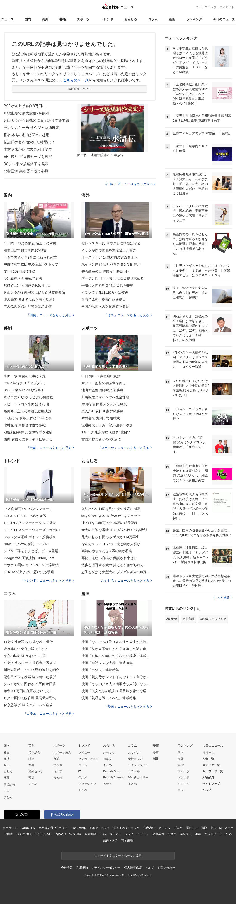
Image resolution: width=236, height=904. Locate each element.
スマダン (134, 752)
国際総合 (9, 784)
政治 (6, 765)
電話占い (192, 828)
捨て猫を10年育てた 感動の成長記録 (109, 523)
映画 (31, 759)
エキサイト (226, 7)
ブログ (178, 828)
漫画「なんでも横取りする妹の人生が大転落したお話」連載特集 (116, 642)
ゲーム (82, 765)
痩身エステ (110, 840)
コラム (153, 19)
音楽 (31, 765)
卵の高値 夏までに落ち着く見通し (30, 299)
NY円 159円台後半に (19, 271)
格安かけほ (24, 834)
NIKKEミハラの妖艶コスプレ (26, 544)
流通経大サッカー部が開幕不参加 (107, 425)
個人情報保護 (133, 867)
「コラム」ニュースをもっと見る (49, 713)
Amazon (171, 619)
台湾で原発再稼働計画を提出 (103, 299)
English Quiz (111, 771)
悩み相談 (75, 834)
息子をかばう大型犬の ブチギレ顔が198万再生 (116, 572)
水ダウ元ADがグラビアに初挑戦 (28, 397)
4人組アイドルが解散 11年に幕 (27, 418)
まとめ (8, 771)
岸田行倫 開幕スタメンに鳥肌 (104, 404)
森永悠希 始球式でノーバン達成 (28, 705)
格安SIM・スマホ (222, 828)
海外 (45, 19)
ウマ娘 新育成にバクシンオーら (28, 509)
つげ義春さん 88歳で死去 (23, 278)
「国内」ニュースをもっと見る (50, 315)
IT (79, 771)
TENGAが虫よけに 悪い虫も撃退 (29, 572)
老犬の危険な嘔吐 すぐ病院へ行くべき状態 (114, 530)
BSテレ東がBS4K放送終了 (24, 390)
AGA (229, 834)
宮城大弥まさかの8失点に (101, 439)
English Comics (113, 777)
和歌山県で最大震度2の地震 (25, 250)
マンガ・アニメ (88, 759)
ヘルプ (206, 790)
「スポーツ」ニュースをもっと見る (125, 448)
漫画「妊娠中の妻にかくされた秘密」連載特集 (116, 656)
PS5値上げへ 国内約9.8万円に (27, 285)
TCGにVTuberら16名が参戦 (25, 516)
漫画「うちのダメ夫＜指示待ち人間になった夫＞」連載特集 (116, 684)
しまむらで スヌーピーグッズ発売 (30, 523)
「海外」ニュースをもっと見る (128, 315)
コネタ (107, 759)
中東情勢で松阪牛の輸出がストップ (31, 264)
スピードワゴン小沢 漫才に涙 (26, 404)
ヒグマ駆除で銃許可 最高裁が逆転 (30, 698)
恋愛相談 (90, 834)
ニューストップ (206, 7)
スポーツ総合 (62, 752)
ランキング (194, 19)
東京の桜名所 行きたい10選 (25, 656)
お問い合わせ (166, 867)
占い (103, 834)
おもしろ (130, 19)
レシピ (129, 834)
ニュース (7, 19)
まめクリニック (99, 828)
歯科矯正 (185, 834)
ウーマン (115, 834)
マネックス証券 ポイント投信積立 (30, 537)
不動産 (172, 834)
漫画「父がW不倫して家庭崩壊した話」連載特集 (116, 649)
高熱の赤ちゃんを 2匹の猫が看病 (106, 551)
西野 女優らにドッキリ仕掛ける (28, 439)
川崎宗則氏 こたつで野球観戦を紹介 (31, 670)
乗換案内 (158, 834)
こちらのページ (75, 80)
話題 (156, 759)
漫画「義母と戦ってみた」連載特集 (108, 698)
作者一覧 (208, 759)
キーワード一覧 (212, 771)
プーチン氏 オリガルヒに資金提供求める (112, 278)
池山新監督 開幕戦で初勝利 (102, 390)
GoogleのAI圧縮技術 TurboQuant (29, 558)
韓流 (31, 777)
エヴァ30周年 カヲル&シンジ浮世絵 (31, 565)
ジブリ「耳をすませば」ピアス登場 (31, 551)
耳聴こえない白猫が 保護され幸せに (109, 558)
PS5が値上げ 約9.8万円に (25, 106)
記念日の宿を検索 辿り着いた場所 (30, 677)
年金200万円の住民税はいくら (27, 691)
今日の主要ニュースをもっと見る (130, 184)
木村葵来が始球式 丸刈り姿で (28, 149)
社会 (6, 752)
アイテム (164, 828)
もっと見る (223, 597)
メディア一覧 (211, 765)
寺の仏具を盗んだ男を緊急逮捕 (28, 306)
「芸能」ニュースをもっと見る (50, 448)
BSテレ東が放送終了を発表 (26, 164)
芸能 (62, 19)
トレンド (107, 19)
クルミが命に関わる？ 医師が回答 (30, 684)
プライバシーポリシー (106, 867)
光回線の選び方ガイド (53, 828)
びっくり (109, 752)
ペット (107, 783)
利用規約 (82, 867)
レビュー (84, 752)
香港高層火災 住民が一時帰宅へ (105, 271)
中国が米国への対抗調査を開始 (105, 306)
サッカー (59, 765)
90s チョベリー (138, 777)
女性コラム (135, 759)
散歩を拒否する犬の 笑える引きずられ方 (112, 565)
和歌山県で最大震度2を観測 (26, 113)
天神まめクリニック (126, 828)
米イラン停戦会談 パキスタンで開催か (110, 264)
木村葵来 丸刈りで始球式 (100, 418)
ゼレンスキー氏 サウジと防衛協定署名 (110, 243)
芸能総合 (34, 752)
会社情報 (67, 867)
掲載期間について (80, 89)
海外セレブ (35, 771)
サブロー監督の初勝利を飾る (103, 383)
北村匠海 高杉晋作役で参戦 (26, 171)
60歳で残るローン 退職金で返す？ (30, 663)
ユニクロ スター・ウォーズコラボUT (32, 530)
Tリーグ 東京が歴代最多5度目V (105, 432)
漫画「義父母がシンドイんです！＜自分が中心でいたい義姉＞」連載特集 (116, 677)
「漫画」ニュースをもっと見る (128, 706)
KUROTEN (28, 828)
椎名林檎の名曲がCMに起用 (26, 135)
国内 (28, 19)
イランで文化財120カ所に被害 (104, 292)
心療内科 (149, 828)
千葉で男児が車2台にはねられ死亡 (30, 257)
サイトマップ (211, 783)
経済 (6, 759)
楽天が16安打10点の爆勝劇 (102, 411)
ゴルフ (57, 771)
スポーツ (83, 19)
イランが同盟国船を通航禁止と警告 (108, 250)
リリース (208, 752)
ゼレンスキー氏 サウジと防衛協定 (31, 128)
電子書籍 (127, 840)
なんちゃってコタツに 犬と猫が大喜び (110, 544)
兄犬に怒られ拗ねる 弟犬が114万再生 (110, 537)
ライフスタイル (138, 765)
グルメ (82, 777)
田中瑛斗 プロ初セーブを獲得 (28, 157)
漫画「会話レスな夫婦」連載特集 (107, 663)
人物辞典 (208, 777)
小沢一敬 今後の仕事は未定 (25, 376)
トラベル (134, 771)
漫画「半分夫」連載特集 (100, 670)
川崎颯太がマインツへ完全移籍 (105, 397)
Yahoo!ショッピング (213, 619)
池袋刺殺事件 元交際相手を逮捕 (28, 432)
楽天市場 (188, 619)
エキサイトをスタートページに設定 (118, 855)
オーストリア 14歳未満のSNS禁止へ (109, 257)
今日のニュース (224, 19)
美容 (198, 834)
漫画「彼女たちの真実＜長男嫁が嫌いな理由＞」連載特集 (116, 691)
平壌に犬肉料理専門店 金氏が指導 (107, 285)
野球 (56, 759)
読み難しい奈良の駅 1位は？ (25, 649)
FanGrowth (78, 828)
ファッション (87, 783)
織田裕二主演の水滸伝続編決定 (28, 411)
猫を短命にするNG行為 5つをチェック (111, 516)
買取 (204, 828)
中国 (6, 791)
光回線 (8, 834)
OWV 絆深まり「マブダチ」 (25, 383)
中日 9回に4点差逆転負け (100, 376)
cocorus (61, 834)
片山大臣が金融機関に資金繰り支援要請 (36, 120)
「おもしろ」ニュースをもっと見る (125, 580)
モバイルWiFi (43, 834)
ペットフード (213, 834)
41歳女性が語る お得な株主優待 (28, 642)
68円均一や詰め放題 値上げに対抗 (30, 243)
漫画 (172, 19)
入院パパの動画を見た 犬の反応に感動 (110, 509)
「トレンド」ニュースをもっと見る (47, 580)
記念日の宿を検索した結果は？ (29, 142)
